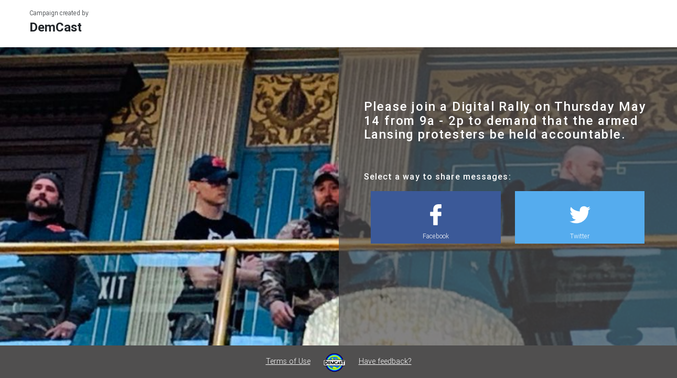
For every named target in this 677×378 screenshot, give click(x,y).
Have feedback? (385, 361)
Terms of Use (288, 361)
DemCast (55, 27)
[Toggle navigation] (654, 19)
